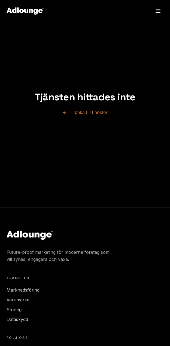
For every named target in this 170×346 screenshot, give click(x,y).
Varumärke (18, 299)
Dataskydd (17, 319)
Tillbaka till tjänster (85, 112)
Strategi (14, 309)
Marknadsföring (23, 290)
